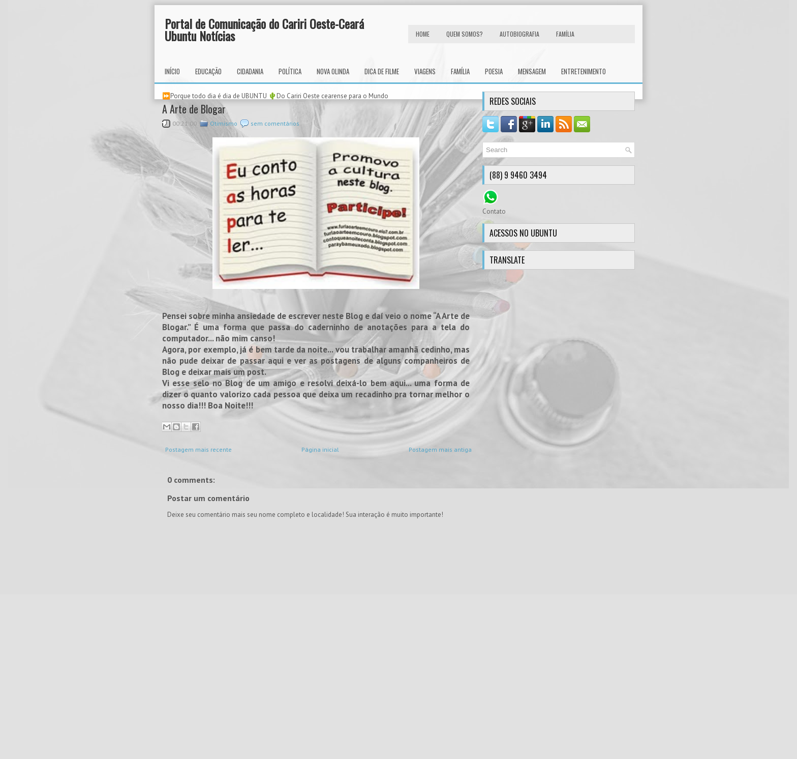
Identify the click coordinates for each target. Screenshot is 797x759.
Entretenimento (583, 71)
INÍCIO (172, 71)
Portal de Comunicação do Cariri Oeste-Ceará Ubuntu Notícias (264, 29)
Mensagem (532, 71)
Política (290, 71)
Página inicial (320, 449)
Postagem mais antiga (440, 449)
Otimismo (223, 123)
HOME (423, 34)
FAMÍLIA (565, 34)
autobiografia (519, 34)
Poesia (494, 71)
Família (460, 71)
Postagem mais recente (198, 449)
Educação (208, 71)
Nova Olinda (333, 71)
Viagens (425, 71)
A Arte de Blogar (194, 109)
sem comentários (275, 123)
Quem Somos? (464, 34)
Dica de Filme (381, 71)
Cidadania (250, 71)
